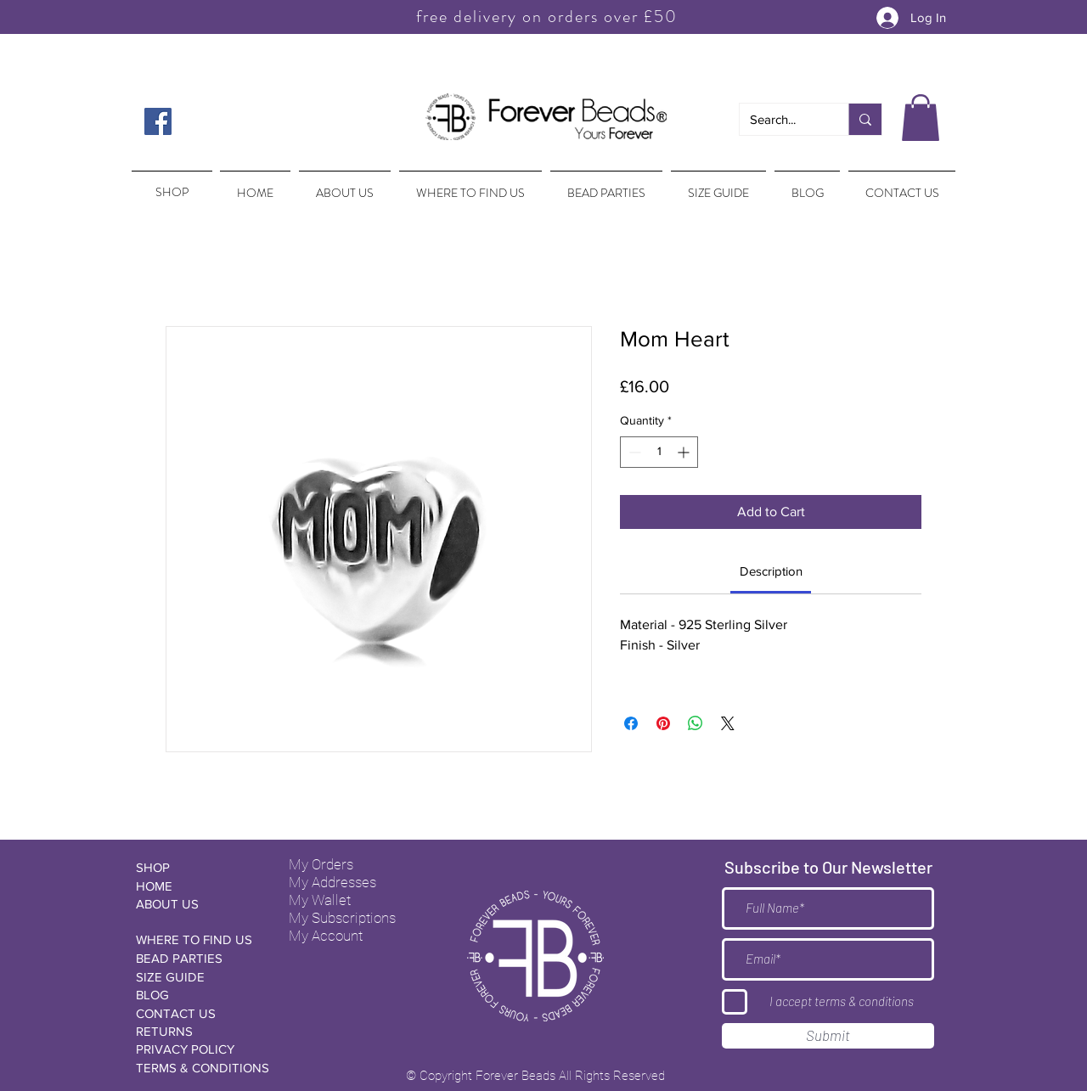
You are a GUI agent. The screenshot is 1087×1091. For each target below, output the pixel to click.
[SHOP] (196, 867)
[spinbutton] (659, 452)
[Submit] (828, 1036)
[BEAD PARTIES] (196, 958)
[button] (920, 117)
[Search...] (781, 119)
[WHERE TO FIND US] (196, 939)
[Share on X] (728, 723)
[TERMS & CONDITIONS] (202, 1068)
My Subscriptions (342, 917)
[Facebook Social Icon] (158, 121)
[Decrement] (633, 452)
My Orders (321, 864)
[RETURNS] (196, 1031)
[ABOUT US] (196, 904)
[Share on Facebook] (631, 723)
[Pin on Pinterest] (663, 723)
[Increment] (685, 452)
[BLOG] (196, 995)
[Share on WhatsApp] (695, 723)
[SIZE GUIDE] (196, 977)
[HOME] (196, 886)
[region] (170, 184)
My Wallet (320, 899)
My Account (326, 935)
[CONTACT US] (196, 1013)
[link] (771, 571)
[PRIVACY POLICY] (196, 1049)
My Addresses (332, 882)
